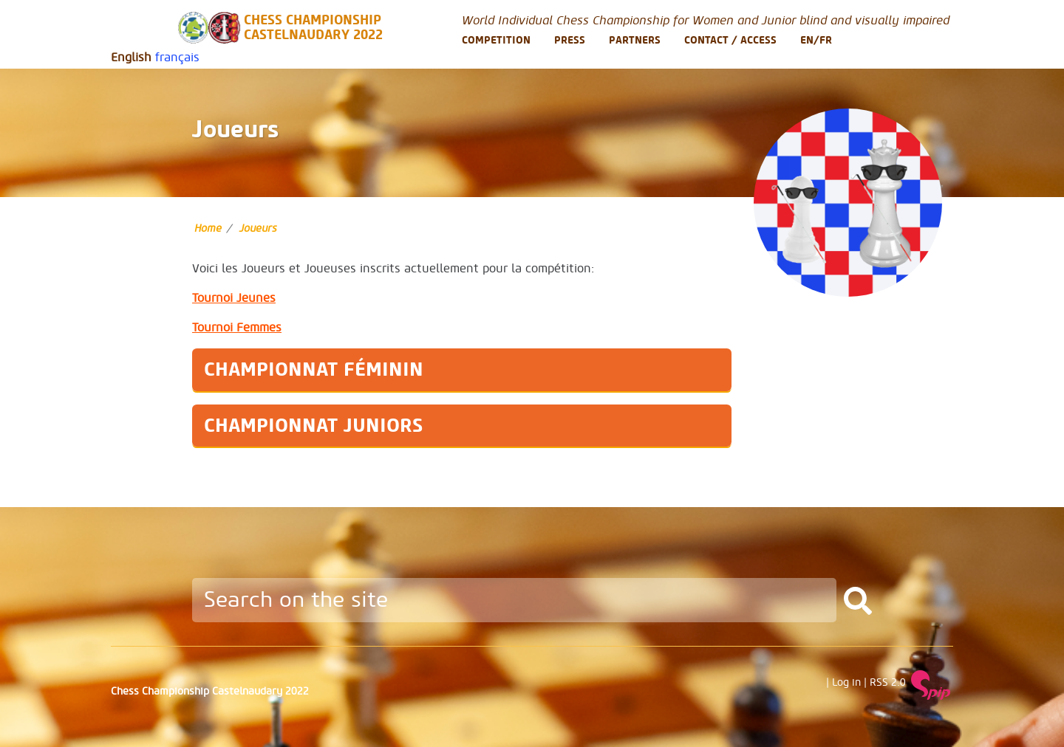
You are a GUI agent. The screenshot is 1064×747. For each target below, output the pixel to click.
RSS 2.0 (888, 682)
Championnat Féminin (313, 369)
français (177, 57)
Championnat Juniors (313, 425)
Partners (635, 40)
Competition (496, 40)
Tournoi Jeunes (234, 298)
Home (208, 228)
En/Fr (816, 40)
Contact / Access (730, 40)
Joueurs (258, 228)
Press (569, 40)
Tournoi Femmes (237, 327)
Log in (846, 682)
